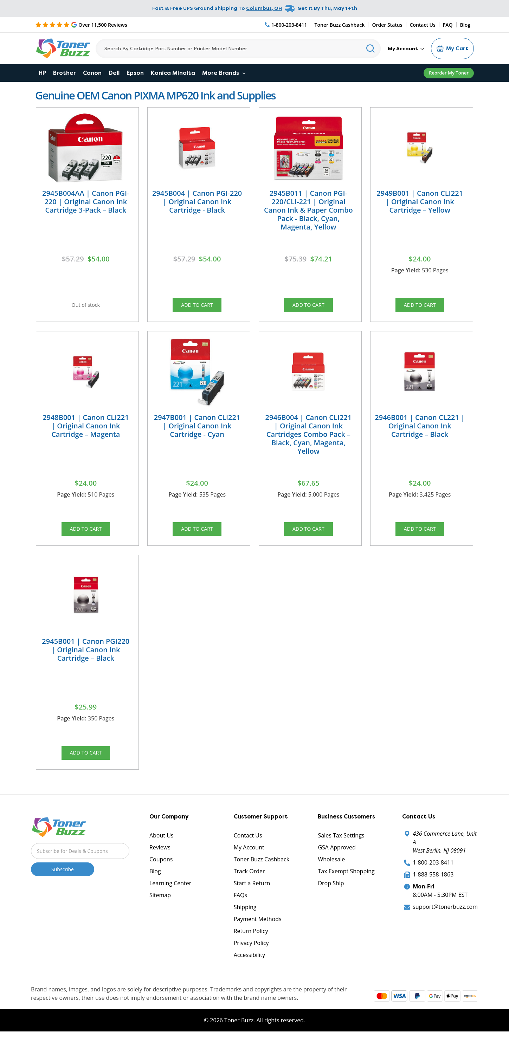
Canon (92, 73)
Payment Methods (258, 936)
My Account (406, 48)
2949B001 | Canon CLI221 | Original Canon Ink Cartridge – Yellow (419, 201)
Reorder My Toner (449, 73)
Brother (64, 73)
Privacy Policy (251, 960)
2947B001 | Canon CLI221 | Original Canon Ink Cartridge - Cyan (197, 431)
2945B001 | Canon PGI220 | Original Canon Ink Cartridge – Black (85, 661)
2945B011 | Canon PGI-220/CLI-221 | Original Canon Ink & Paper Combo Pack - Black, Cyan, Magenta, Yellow (308, 210)
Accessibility (249, 972)
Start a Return (252, 901)
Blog (465, 24)
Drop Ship (331, 901)
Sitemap (160, 913)
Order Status (387, 24)
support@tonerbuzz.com (445, 924)
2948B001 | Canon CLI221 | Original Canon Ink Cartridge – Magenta (86, 431)
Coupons (161, 877)
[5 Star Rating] (81, 24)
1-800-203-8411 (433, 880)
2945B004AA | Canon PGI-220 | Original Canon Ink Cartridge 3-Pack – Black (85, 201)
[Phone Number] (286, 24)
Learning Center (170, 901)
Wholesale (331, 877)
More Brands (223, 73)
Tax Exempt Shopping (346, 889)
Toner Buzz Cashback (340, 24)
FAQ (448, 24)
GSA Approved (336, 865)
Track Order (249, 889)
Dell (114, 73)
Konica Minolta (173, 73)
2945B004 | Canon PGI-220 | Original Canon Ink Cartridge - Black (197, 201)
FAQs (240, 913)
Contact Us (423, 24)
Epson (135, 73)
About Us (161, 853)
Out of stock (85, 307)
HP (42, 73)
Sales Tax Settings (341, 853)
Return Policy (251, 948)
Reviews (159, 865)
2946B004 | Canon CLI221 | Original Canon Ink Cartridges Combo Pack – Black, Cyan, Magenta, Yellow (308, 439)
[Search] (238, 48)
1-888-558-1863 (433, 892)
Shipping (245, 924)
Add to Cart (197, 307)
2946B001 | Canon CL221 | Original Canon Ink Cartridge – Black (420, 431)
